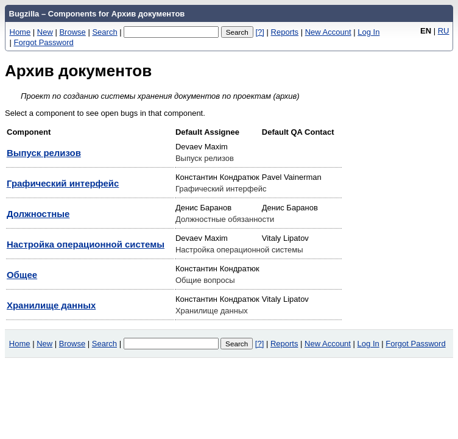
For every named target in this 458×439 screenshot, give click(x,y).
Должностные (38, 214)
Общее (22, 274)
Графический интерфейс (63, 183)
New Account (328, 32)
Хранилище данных (51, 305)
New (45, 32)
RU (443, 30)
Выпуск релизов (44, 153)
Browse (72, 32)
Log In (368, 32)
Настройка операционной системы (85, 244)
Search (104, 32)
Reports (285, 32)
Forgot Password (44, 42)
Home (20, 32)
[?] (259, 32)
